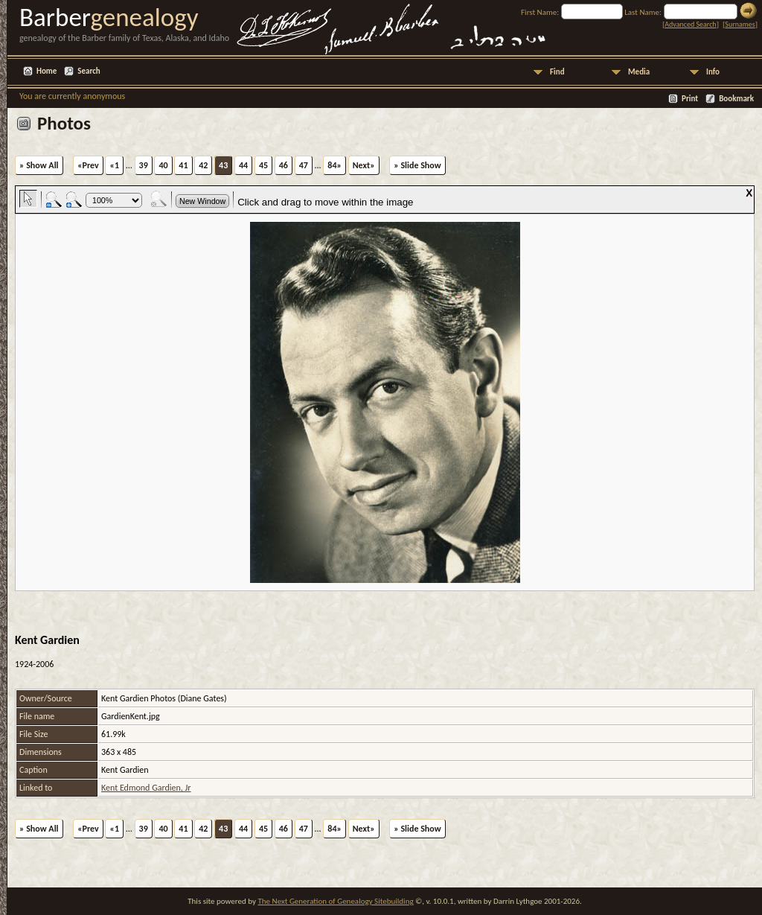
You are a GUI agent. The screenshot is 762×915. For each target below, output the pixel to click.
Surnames (740, 24)
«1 (114, 165)
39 (143, 165)
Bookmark (736, 98)
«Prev (88, 165)
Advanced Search (690, 24)
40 (163, 165)
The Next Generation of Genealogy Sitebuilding (335, 901)
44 (243, 165)
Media (639, 72)
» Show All (39, 165)
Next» (364, 165)
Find (557, 72)
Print (690, 98)
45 (263, 165)
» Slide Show (417, 165)
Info (713, 72)
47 (303, 165)
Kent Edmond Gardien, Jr (146, 787)
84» (334, 165)
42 (203, 165)
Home (46, 71)
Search (88, 71)
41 (183, 165)
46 (283, 165)
